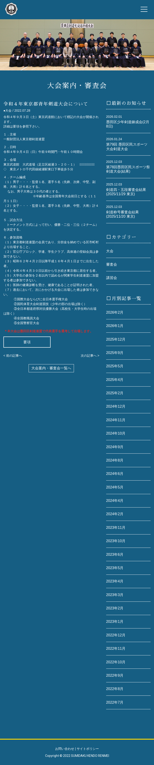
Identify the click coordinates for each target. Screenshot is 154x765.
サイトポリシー (88, 749)
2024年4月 (115, 501)
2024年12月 (115, 406)
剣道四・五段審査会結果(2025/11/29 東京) (126, 192)
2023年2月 (115, 608)
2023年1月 (115, 621)
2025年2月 (115, 393)
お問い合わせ (64, 749)
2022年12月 (115, 635)
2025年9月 (115, 353)
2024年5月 (115, 487)
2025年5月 (115, 366)
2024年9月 (115, 447)
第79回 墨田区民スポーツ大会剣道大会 (126, 146)
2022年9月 (115, 675)
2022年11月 (115, 648)
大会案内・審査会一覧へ (51, 368)
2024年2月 (115, 514)
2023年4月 (115, 581)
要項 (27, 342)
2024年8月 (115, 460)
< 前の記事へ (12, 355)
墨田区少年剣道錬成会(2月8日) (127, 124)
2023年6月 (115, 554)
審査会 (111, 264)
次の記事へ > (90, 355)
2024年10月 (115, 433)
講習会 (111, 278)
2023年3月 (115, 595)
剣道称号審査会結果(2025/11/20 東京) (122, 214)
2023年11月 (115, 527)
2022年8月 (115, 689)
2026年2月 (115, 312)
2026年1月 (115, 326)
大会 (109, 251)
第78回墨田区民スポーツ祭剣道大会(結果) (128, 169)
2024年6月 (115, 474)
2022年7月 (115, 702)
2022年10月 (115, 662)
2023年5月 (115, 568)
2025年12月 (115, 339)
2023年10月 (115, 541)
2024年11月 (115, 420)
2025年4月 (115, 380)
